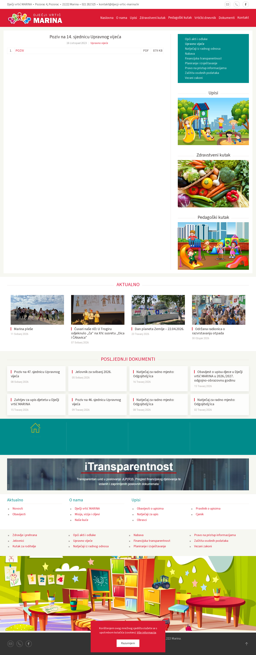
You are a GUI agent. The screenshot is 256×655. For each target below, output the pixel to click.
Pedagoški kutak (180, 17)
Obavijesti (19, 514)
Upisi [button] (133, 17)
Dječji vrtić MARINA (87, 508)
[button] (246, 643)
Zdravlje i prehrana (24, 535)
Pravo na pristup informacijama (205, 68)
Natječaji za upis (147, 514)
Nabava (190, 53)
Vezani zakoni (194, 78)
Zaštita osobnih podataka (202, 73)
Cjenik (200, 514)
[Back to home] (37, 17)
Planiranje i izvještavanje (201, 63)
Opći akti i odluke (196, 39)
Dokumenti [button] (227, 17)
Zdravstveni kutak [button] (153, 17)
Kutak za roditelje (24, 546)
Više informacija (146, 633)
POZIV (19, 50)
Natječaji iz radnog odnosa (202, 48)
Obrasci (142, 520)
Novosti (17, 508)
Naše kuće (81, 520)
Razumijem (128, 643)
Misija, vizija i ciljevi (87, 514)
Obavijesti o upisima (150, 508)
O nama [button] (121, 17)
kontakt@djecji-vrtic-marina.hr (119, 4)
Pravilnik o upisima (208, 508)
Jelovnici (18, 540)
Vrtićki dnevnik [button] (205, 17)
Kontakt (243, 17)
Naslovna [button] (106, 17)
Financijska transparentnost (203, 58)
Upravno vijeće (99, 43)
